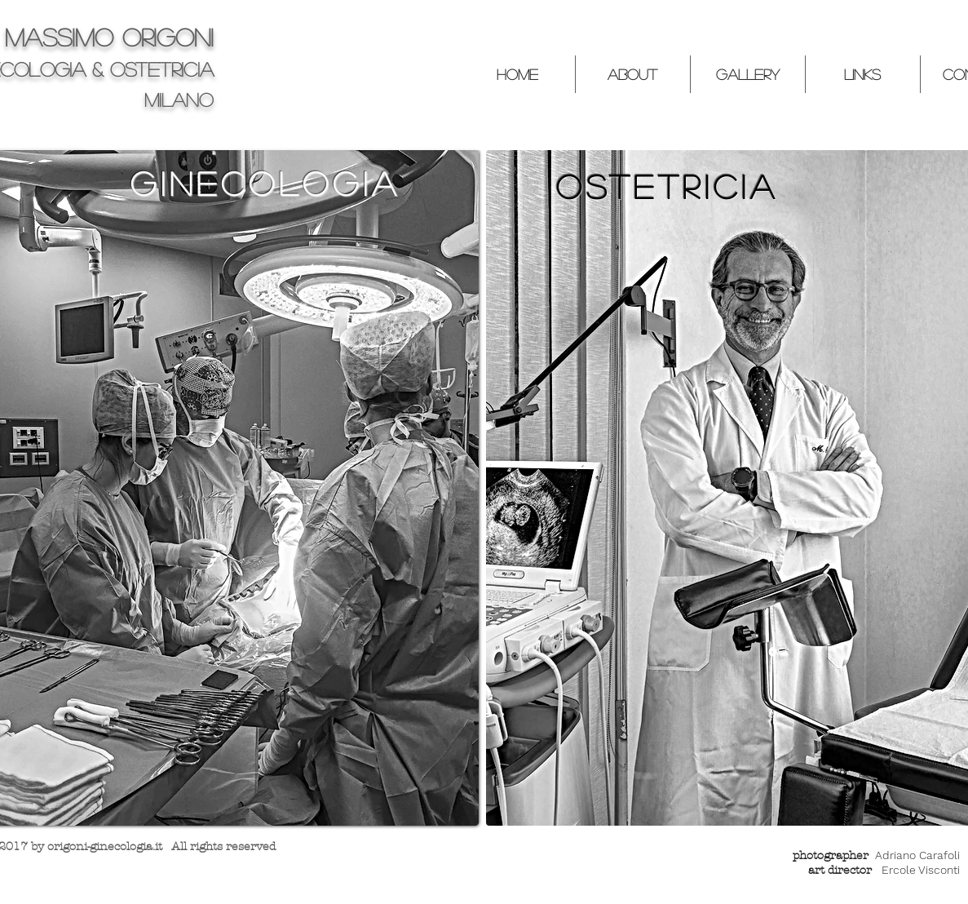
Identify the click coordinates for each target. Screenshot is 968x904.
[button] (632, 74)
